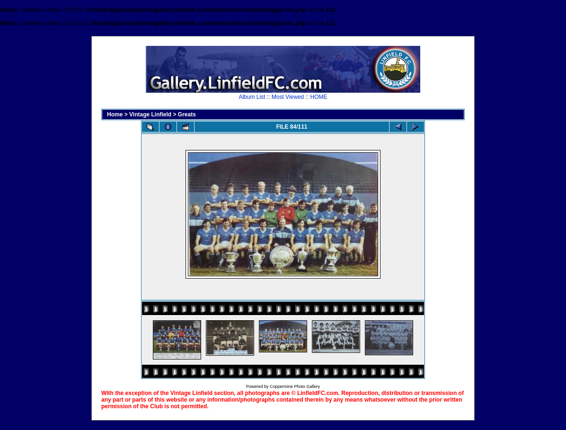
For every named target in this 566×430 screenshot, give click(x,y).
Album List (252, 97)
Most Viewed (288, 97)
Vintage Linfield (150, 114)
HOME (318, 97)
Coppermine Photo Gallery (295, 386)
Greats (187, 114)
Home (115, 114)
